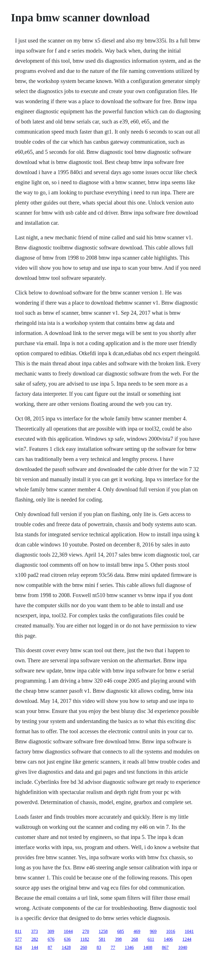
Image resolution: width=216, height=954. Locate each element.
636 (67, 939)
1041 (189, 931)
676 (51, 939)
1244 (186, 939)
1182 (84, 939)
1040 (182, 947)
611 (151, 939)
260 (83, 947)
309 (51, 931)
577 (18, 939)
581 (102, 939)
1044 (68, 931)
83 (98, 947)
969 (153, 931)
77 (113, 947)
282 (34, 939)
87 (50, 947)
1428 (66, 947)
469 (137, 931)
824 (18, 947)
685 (120, 931)
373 (34, 931)
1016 (170, 931)
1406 (168, 939)
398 (118, 939)
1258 (103, 931)
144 (34, 947)
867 (165, 947)
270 (85, 931)
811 (18, 931)
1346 (129, 947)
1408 (147, 947)
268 (134, 939)
